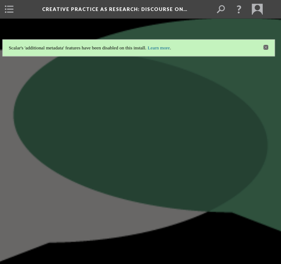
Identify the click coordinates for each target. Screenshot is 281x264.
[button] (239, 9)
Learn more (160, 38)
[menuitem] (9, 9)
